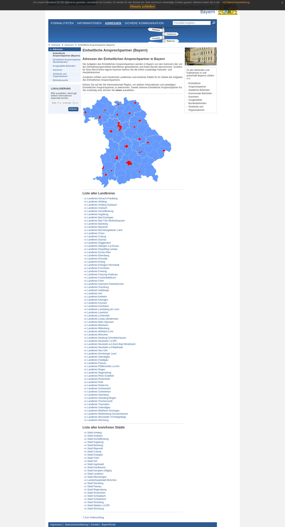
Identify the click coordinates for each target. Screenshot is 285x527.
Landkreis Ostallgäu (97, 360)
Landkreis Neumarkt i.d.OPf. (102, 341)
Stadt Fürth (93, 458)
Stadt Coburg (94, 451)
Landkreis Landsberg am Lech (103, 309)
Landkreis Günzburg (98, 287)
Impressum (56, 524)
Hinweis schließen (142, 6)
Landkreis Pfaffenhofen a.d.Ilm (103, 366)
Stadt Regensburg (96, 489)
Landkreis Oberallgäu (98, 356)
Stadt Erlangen (95, 454)
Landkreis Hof (94, 293)
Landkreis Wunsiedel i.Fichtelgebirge (106, 417)
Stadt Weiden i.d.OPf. (98, 505)
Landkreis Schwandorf (99, 388)
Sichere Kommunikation (144, 23)
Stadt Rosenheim (96, 492)
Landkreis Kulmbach (98, 306)
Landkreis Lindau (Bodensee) (102, 318)
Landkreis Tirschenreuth (100, 401)
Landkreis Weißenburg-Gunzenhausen (107, 413)
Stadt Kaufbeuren (96, 467)
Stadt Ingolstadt (95, 464)
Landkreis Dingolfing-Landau (102, 249)
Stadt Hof (92, 461)
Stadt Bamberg (95, 445)
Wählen (73, 109)
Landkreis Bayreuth (97, 227)
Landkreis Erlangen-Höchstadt (103, 265)
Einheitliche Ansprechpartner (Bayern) (66, 54)
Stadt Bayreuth (95, 448)
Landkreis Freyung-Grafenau (102, 274)
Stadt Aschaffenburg (98, 439)
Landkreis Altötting (97, 201)
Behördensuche (60, 80)
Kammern (57, 70)
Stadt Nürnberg (95, 483)
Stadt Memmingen (96, 477)
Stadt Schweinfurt (96, 499)
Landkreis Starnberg (98, 394)
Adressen (113, 23)
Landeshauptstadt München (102, 480)
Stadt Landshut (95, 473)
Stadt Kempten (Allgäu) (99, 470)
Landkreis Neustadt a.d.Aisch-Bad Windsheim (111, 344)
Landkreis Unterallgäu (98, 407)
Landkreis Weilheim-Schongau (103, 410)
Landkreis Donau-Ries (99, 252)
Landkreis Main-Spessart (100, 322)
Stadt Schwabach (96, 496)
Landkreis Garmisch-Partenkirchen (105, 284)
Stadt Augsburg (95, 442)
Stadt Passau (94, 486)
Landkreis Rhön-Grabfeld (100, 375)
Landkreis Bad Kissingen (100, 217)
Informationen (89, 23)
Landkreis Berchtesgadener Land (104, 230)
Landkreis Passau (96, 363)
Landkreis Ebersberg (98, 255)
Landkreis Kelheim (97, 296)
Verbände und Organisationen (60, 75)
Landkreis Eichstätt (97, 258)
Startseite (55, 45)
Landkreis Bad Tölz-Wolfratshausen (106, 220)
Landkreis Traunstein (98, 404)
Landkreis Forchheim (98, 268)
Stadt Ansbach (95, 435)
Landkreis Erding (96, 261)
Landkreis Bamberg (97, 223)
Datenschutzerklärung (76, 524)
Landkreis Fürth (95, 280)
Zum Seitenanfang (94, 517)
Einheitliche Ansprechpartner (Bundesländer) (67, 60)
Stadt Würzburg (95, 508)
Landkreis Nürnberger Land (101, 353)
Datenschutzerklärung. (238, 2)
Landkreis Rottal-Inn (97, 385)
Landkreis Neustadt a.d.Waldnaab (105, 347)
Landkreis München (97, 334)
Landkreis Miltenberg (98, 328)
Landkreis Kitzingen (97, 299)
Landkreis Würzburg (97, 420)
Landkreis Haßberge (98, 290)
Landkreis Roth (95, 382)
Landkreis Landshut (97, 312)
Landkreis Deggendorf (99, 242)
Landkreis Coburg (96, 236)
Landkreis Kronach (97, 303)
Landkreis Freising (97, 271)
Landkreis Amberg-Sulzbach (102, 204)
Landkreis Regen (96, 369)
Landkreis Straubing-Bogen (101, 398)
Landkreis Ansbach (97, 208)
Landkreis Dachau (96, 239)
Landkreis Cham (95, 233)
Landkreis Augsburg (97, 214)
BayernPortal (108, 524)
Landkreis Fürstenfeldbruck (101, 277)
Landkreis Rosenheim (98, 379)
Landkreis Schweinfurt (99, 391)
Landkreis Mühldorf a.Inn (100, 331)
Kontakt (95, 524)
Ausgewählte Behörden (64, 66)
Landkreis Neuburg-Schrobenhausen (106, 337)
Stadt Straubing (95, 502)
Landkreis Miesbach (97, 325)
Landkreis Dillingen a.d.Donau (103, 246)
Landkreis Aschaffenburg (100, 211)
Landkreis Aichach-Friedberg (102, 198)
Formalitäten (62, 23)
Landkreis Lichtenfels (98, 315)
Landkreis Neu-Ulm (97, 350)
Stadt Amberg (94, 432)
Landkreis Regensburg (99, 372)
